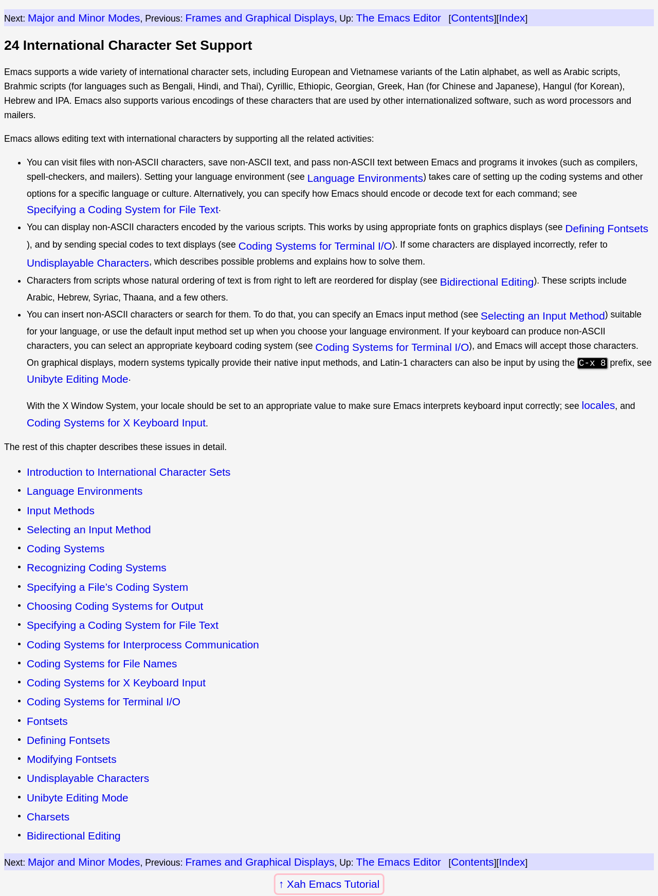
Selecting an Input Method (543, 316)
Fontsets (47, 721)
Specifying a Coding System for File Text (122, 209)
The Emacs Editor (398, 18)
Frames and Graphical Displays (259, 18)
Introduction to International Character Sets (129, 472)
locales (598, 405)
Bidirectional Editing (487, 282)
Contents (472, 18)
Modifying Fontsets (72, 759)
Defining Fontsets (606, 228)
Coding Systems (65, 548)
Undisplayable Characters (88, 263)
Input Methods (61, 510)
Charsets (48, 817)
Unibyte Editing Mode (78, 379)
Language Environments (365, 178)
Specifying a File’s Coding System (107, 587)
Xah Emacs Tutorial (333, 884)
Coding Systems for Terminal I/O (315, 246)
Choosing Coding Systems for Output (115, 606)
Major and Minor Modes (84, 18)
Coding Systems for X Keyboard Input (116, 422)
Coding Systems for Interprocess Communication (143, 644)
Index (512, 18)
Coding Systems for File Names (102, 663)
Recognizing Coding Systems (97, 567)
